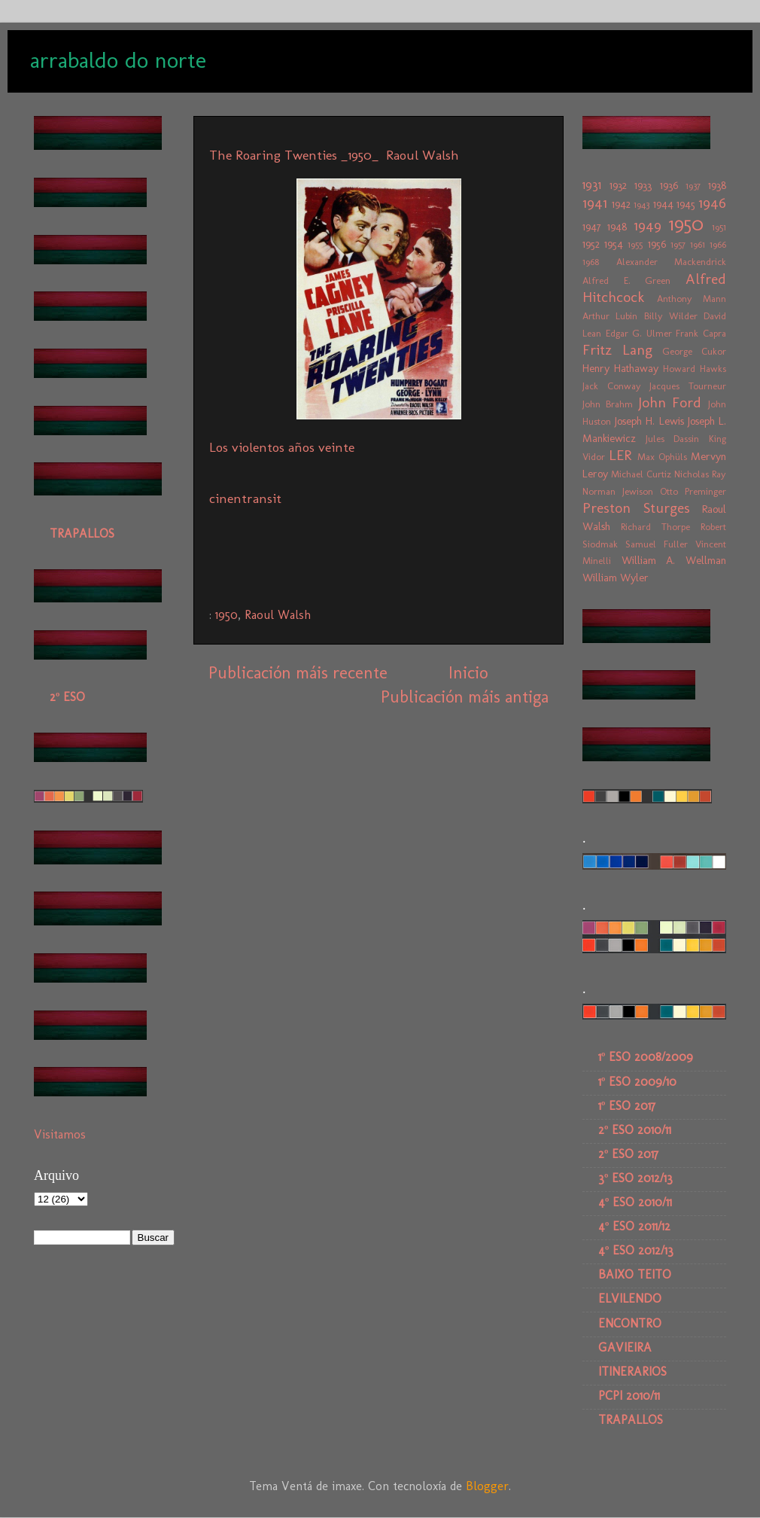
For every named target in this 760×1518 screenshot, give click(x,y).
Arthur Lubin (609, 316)
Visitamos (60, 1134)
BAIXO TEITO (634, 1274)
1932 (618, 185)
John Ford (670, 402)
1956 (657, 244)
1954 (613, 244)
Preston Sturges (636, 508)
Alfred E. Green (626, 280)
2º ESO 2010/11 (634, 1130)
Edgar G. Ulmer (639, 333)
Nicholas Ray (700, 474)
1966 (718, 244)
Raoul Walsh (278, 615)
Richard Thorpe (655, 526)
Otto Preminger (693, 491)
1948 (617, 226)
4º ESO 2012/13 (635, 1250)
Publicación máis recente (298, 673)
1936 (669, 185)
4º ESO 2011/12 (634, 1226)
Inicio (468, 673)
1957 (678, 244)
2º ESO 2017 (628, 1154)
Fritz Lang (617, 349)
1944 (663, 204)
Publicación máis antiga (465, 697)
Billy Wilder (671, 316)
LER (620, 455)
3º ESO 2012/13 (635, 1178)
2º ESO (67, 697)
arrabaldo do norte (118, 60)
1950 (226, 615)
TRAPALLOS (82, 533)
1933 (643, 185)
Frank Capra (701, 333)
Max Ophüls (662, 456)
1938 (717, 185)
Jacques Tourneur (687, 386)
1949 (647, 225)
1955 (635, 244)
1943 (641, 204)
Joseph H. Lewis (649, 421)
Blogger (487, 1486)
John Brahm (607, 404)
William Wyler (615, 577)
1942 (621, 204)
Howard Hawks (694, 368)
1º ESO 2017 (626, 1106)
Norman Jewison (617, 491)
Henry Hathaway (620, 368)
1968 (590, 261)
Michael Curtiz (641, 474)
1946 (712, 203)
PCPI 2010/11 (629, 1395)
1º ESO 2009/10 (637, 1081)
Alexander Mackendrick (671, 261)
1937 (693, 185)
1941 (594, 203)
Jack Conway (611, 386)
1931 (591, 185)
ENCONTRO (629, 1323)
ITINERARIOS (632, 1371)
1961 (697, 244)
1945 (685, 204)
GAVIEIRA (625, 1347)
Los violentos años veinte (281, 447)
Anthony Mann (692, 298)
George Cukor (694, 351)
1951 (719, 227)
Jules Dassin (673, 438)
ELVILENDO (629, 1298)
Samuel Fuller (656, 544)
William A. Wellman (674, 560)
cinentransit (245, 498)
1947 (591, 226)
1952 (591, 244)
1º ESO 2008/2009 (645, 1057)
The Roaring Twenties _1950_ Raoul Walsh (336, 155)
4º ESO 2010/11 (635, 1202)
